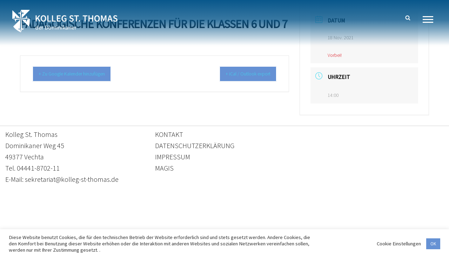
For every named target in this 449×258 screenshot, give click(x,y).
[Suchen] (407, 17)
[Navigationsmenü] (430, 19)
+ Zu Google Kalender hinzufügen (78, 74)
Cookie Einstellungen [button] (399, 243)
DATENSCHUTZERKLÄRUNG (194, 149)
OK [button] (433, 244)
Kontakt (158, 225)
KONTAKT (169, 138)
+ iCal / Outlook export (242, 74)
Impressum (282, 225)
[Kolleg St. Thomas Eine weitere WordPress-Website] (65, 21)
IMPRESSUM (172, 160)
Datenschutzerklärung (217, 225)
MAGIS (164, 171)
